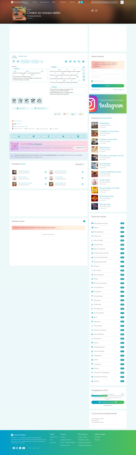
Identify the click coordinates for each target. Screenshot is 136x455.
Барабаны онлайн (83, 439)
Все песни (80, 164)
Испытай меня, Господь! (109, 188)
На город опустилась (25, 183)
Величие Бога (107, 245)
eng (34, 448)
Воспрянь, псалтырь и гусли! (111, 156)
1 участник (17, 124)
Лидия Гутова (24, 126)
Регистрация (95, 89)
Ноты (51, 439)
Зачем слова (22, 177)
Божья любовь (107, 240)
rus (30, 448)
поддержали (108, 405)
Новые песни (54, 437)
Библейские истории (107, 223)
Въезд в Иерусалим (107, 262)
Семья (107, 360)
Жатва (107, 279)
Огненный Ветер (17, 121)
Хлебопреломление (107, 377)
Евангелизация (107, 275)
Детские (107, 266)
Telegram (97, 439)
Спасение (107, 364)
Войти (108, 85)
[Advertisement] (48, 38)
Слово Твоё (59, 177)
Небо (107, 317)
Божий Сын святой (61, 171)
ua (38, 448)
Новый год (107, 322)
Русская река (105, 164)
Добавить (63, 2)
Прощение (107, 339)
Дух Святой (107, 270)
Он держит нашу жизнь (109, 131)
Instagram (97, 437)
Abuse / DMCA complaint (67, 442)
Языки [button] (54, 2)
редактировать (52, 155)
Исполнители (44, 2)
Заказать (72, 2)
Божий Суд (107, 236)
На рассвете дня (60, 183)
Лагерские (107, 305)
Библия (107, 228)
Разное (107, 343)
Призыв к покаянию (107, 330)
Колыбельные (107, 296)
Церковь (107, 381)
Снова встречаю (23, 171)
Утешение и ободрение (107, 373)
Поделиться (40, 108)
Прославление (107, 334)
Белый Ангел (104, 148)
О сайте (62, 437)
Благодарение (107, 232)
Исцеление (107, 292)
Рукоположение (107, 351)
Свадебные (107, 356)
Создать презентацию (85, 445)
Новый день (104, 123)
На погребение (107, 313)
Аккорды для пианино (84, 442)
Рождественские (107, 347)
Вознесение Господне (107, 253)
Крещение (107, 300)
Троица (107, 368)
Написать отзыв (65, 445)
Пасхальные (107, 326)
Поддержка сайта (65, 439)
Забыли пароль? (118, 89)
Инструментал (107, 287)
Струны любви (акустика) (110, 172)
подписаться (80, 148)
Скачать (21, 108)
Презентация (22, 56)
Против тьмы (104, 204)
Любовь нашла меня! (108, 139)
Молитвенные (107, 309)
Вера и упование (107, 249)
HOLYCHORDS (26, 144)
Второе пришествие (107, 257)
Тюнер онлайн (82, 437)
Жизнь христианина (107, 283)
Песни (35, 2)
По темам (53, 442)
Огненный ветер (34, 16)
